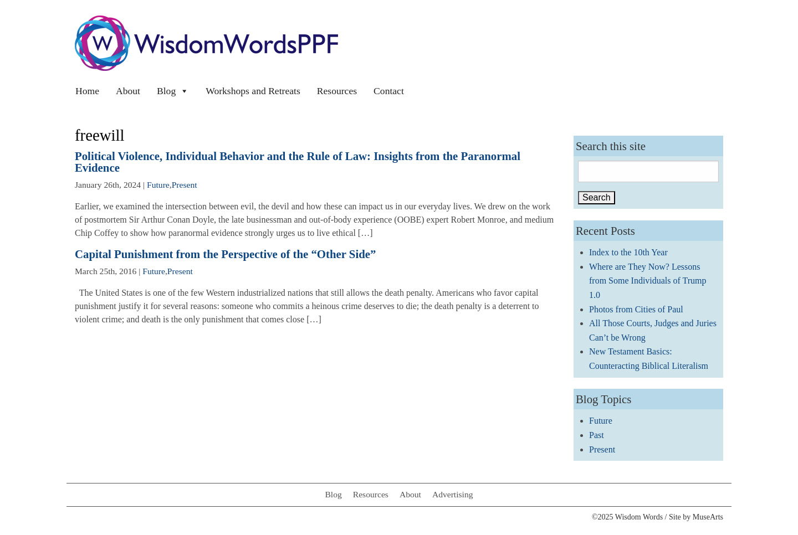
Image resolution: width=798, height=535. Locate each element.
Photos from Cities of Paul (636, 309)
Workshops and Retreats (253, 90)
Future (158, 184)
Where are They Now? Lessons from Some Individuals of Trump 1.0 (648, 281)
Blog (173, 91)
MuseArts (708, 517)
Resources (337, 90)
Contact (389, 90)
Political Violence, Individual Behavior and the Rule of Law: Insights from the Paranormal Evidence (297, 162)
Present (184, 184)
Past (596, 435)
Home (87, 90)
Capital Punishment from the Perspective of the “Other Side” (225, 254)
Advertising (452, 494)
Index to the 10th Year (628, 252)
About (128, 90)
